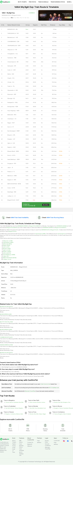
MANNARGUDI (45, 229)
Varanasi (35, 402)
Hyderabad (15, 402)
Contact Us (30, 442)
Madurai (18, 414)
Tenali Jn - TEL (11, 86)
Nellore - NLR (10, 74)
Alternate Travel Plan (30, 391)
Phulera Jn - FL (11, 171)
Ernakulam (68, 414)
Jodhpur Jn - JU (11, 196)
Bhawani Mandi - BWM (13, 151)
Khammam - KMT (11, 94)
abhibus (39, 442)
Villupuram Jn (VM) (7, 240)
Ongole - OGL (11, 78)
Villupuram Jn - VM (12, 49)
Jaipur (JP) (6, 256)
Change (32, 13)
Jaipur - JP (10, 167)
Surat (44, 408)
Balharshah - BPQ (11, 114)
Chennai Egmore (61, 233)
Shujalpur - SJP (11, 139)
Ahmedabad (40, 408)
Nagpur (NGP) (6, 245)
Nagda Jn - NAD (11, 147)
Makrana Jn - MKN (12, 175)
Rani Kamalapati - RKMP (13, 131)
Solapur (40, 414)
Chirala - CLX (10, 82)
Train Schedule (43, 2)
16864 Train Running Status (55, 217)
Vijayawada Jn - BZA (12, 90)
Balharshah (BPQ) (7, 244)
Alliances (29, 446)
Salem (21, 414)
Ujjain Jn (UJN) (6, 250)
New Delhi (21, 402)
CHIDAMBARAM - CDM (13, 41)
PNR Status (32, 2)
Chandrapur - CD (11, 118)
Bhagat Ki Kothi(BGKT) (35, 226)
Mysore (11, 402)
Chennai (7, 402)
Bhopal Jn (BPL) (7, 248)
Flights (14, 444)
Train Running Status (58, 2)
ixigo (38, 440)
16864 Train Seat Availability (20, 217)
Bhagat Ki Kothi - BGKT (13, 200)
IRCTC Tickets (22, 2)
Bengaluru (65, 402)
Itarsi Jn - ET (10, 126)
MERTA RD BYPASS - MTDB (14, 183)
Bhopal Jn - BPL (11, 135)
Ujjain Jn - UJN (11, 143)
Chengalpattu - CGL (12, 53)
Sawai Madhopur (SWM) (9, 254)
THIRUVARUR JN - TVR (13, 33)
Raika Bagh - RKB (11, 192)
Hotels (14, 445)
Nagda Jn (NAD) (7, 251)
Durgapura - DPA (11, 163)
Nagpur (44, 414)
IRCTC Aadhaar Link (54, 387)
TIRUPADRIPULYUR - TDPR (13, 45)
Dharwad (71, 408)
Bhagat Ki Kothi (54, 229)
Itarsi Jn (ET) (6, 247)
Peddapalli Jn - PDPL (12, 102)
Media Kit (29, 444)
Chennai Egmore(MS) (40, 233)
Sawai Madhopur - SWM (13, 159)
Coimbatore (13, 414)
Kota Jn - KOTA (11, 155)
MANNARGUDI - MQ (12, 29)
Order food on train (45, 384)
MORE (69, 2)
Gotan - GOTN (11, 187)
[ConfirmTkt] (4, 439)
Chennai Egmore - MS (12, 61)
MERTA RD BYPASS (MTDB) (9, 257)
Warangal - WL (11, 98)
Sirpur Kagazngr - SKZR (13, 110)
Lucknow (43, 402)
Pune (69, 402)
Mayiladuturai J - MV (12, 37)
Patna (31, 402)
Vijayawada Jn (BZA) (8, 242)
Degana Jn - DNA (11, 179)
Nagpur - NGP (11, 122)
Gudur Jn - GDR (11, 70)
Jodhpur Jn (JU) (7, 259)
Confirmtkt (57, 440)
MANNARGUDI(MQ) (23, 226)
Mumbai (39, 402)
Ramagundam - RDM (12, 106)
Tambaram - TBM (11, 57)
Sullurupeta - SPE (11, 66)
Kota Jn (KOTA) (7, 253)
